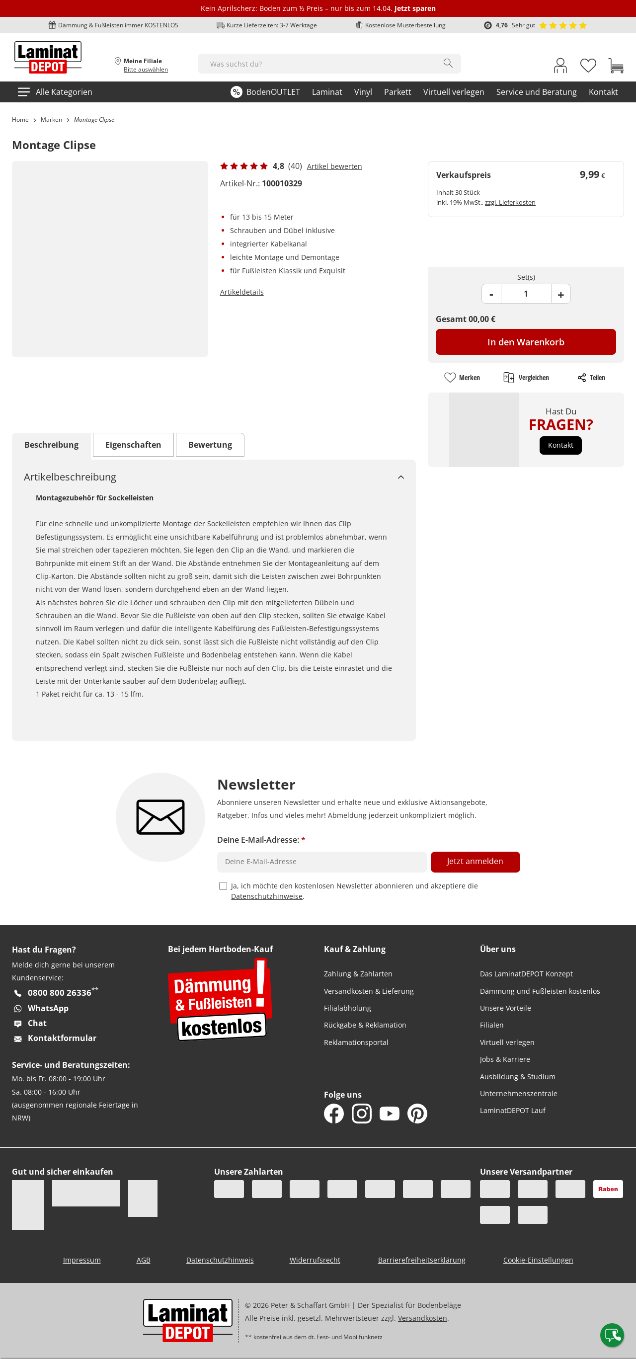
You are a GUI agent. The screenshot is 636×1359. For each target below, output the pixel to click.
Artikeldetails (242, 292)
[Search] (448, 63)
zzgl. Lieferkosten (510, 202)
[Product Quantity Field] (526, 294)
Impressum (82, 1260)
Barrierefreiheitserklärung (422, 1260)
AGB (144, 1260)
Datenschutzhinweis (220, 1260)
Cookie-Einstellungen (538, 1260)
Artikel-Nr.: (240, 183)
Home (20, 119)
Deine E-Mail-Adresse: (261, 839)
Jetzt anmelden (475, 861)
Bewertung (210, 444)
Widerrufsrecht (315, 1260)
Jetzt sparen (415, 8)
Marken (51, 119)
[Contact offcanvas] (612, 1335)
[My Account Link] (560, 68)
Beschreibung (51, 444)
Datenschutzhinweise (267, 896)
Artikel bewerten (334, 166)
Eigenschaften (133, 444)
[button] (561, 445)
